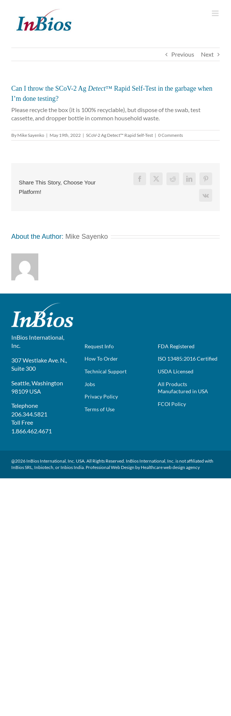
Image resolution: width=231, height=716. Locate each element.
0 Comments (170, 135)
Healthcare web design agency (170, 467)
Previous (182, 54)
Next (207, 54)
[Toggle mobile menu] (216, 13)
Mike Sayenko (30, 135)
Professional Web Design (110, 467)
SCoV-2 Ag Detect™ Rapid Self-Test (119, 135)
